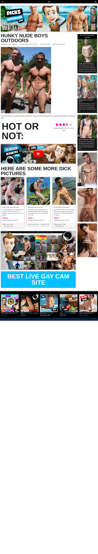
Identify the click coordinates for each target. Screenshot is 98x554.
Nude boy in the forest (86, 64)
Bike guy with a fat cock (35, 207)
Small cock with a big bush (10, 207)
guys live (49, 313)
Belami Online (83, 315)
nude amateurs (29, 313)
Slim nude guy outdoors (87, 139)
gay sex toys (67, 313)
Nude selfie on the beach (62, 207)
